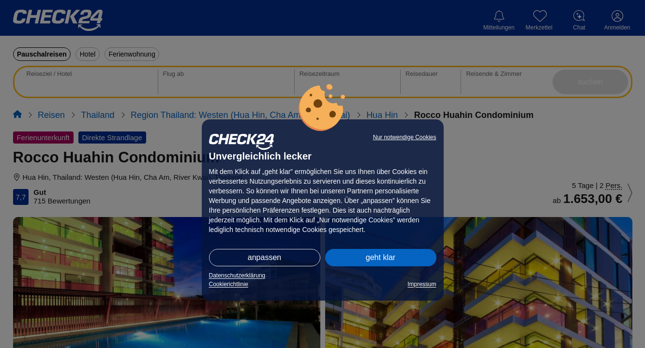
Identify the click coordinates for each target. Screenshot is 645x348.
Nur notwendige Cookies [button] (404, 137)
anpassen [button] (264, 257)
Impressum (421, 284)
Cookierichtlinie (228, 284)
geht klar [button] (380, 257)
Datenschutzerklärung (237, 275)
